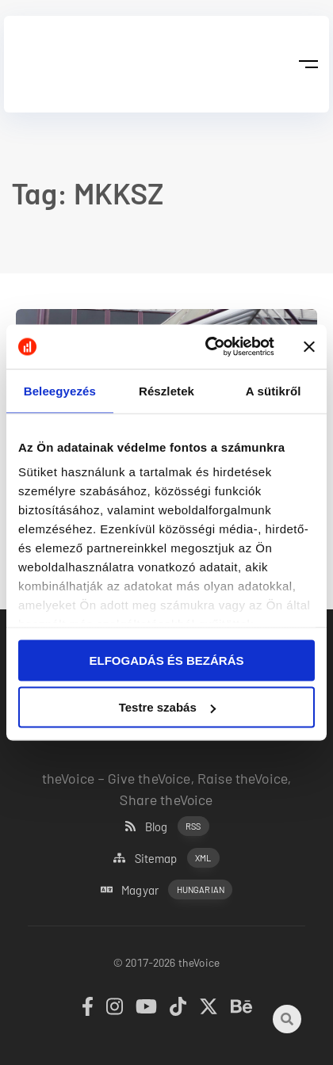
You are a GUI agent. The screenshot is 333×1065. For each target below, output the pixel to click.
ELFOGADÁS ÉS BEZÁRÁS (166, 659)
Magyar (166, 889)
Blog (166, 826)
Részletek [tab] (166, 390)
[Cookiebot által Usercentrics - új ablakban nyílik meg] (207, 347)
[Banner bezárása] (309, 346)
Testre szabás (167, 707)
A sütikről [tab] (273, 390)
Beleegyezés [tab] (60, 390)
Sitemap (166, 858)
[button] (308, 64)
